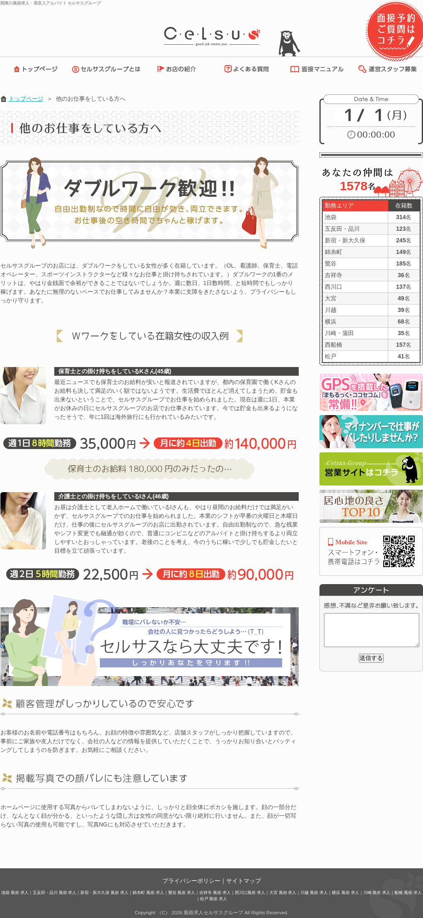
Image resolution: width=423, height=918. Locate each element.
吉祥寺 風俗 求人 (215, 892)
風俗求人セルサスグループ (213, 912)
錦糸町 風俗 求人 (148, 892)
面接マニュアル (315, 69)
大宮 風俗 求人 (283, 892)
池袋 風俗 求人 (15, 892)
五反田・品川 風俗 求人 (55, 892)
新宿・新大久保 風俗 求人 (104, 892)
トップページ (33, 69)
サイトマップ (243, 880)
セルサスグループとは (108, 69)
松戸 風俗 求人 (213, 898)
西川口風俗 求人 (250, 892)
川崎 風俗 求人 (377, 892)
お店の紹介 (181, 69)
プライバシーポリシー (191, 880)
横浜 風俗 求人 (345, 892)
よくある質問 (245, 69)
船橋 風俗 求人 (408, 892)
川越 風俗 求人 (314, 892)
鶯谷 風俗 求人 (182, 892)
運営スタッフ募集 (387, 69)
